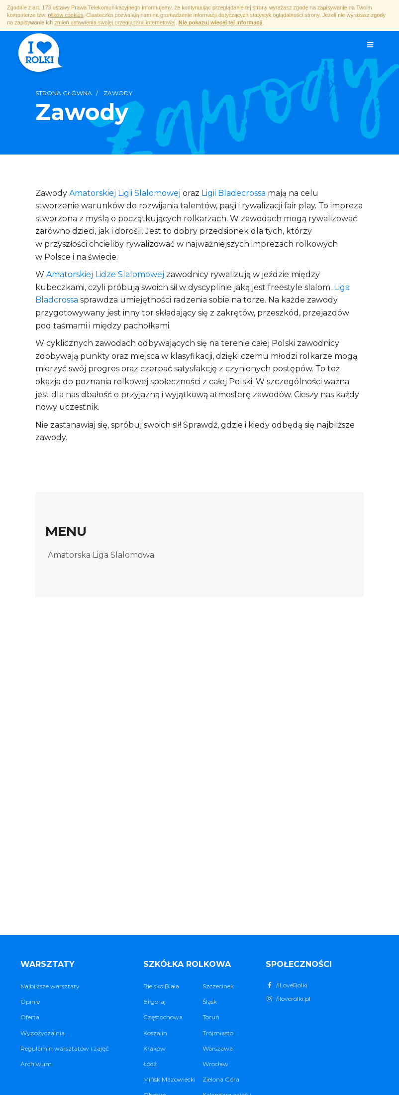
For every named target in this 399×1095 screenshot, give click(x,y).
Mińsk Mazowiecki (169, 1079)
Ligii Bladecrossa (233, 193)
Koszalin (155, 1033)
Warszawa (217, 1048)
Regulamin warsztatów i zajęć (64, 1048)
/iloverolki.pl (288, 998)
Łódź (150, 1064)
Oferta (29, 1017)
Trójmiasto (217, 1033)
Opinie (30, 1001)
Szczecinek (218, 986)
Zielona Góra (220, 1079)
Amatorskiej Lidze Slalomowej (105, 274)
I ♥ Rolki (40, 54)
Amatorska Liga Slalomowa (101, 555)
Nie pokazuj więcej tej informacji (221, 22)
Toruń (210, 1017)
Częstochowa (163, 1017)
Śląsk (209, 1001)
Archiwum (36, 1064)
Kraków (154, 1048)
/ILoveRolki (286, 985)
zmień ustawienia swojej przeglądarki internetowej (114, 22)
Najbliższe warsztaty (50, 986)
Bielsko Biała (161, 986)
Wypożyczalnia (42, 1033)
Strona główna (63, 93)
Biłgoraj (154, 1001)
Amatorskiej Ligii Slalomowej (125, 193)
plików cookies (66, 15)
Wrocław (215, 1064)
